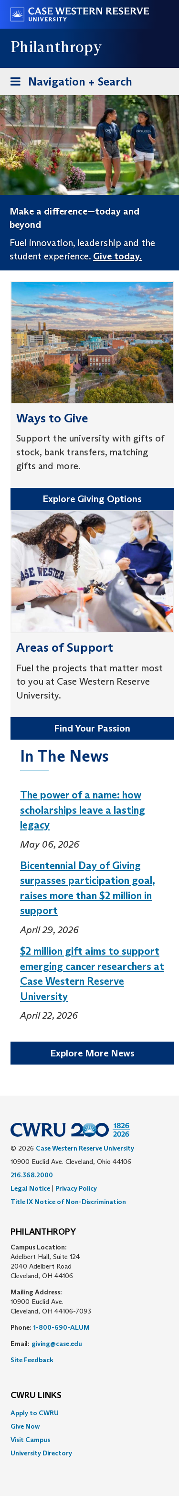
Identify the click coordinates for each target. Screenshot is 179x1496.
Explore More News (92, 1053)
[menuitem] (89, 1413)
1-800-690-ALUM (61, 1327)
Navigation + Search (68, 83)
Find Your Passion (92, 728)
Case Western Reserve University (85, 1148)
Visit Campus (30, 1439)
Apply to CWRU (35, 1413)
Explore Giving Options (92, 499)
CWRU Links (36, 1395)
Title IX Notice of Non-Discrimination (68, 1201)
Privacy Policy (76, 1188)
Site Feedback (32, 1360)
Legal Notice (30, 1188)
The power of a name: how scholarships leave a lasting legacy (82, 809)
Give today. (117, 256)
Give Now (25, 1426)
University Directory (41, 1453)
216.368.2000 (32, 1175)
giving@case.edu (57, 1343)
